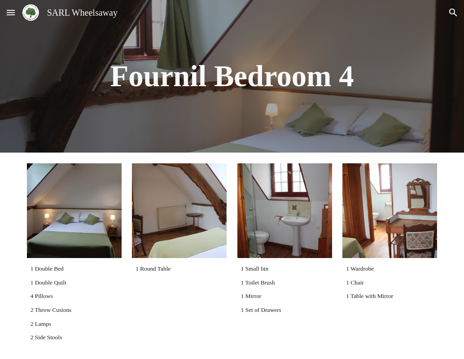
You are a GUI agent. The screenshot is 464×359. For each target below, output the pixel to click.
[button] (11, 12)
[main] (232, 76)
